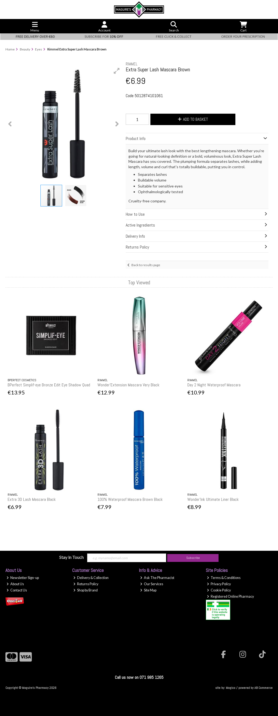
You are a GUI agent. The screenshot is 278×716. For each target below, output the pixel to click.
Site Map (148, 590)
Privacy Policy (219, 584)
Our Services (151, 584)
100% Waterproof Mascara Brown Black (130, 499)
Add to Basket (193, 119)
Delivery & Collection (91, 578)
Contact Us (17, 590)
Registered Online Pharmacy (230, 596)
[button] (116, 70)
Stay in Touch (71, 557)
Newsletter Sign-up (23, 578)
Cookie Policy (219, 590)
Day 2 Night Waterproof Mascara (214, 385)
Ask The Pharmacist (157, 578)
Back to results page (145, 265)
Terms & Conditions (224, 578)
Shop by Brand (85, 590)
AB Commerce (263, 688)
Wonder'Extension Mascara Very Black (128, 385)
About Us (15, 584)
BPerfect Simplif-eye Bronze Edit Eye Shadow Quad (49, 385)
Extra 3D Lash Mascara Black (32, 499)
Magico (230, 688)
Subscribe (193, 558)
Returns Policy (85, 584)
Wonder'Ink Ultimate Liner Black (213, 499)
